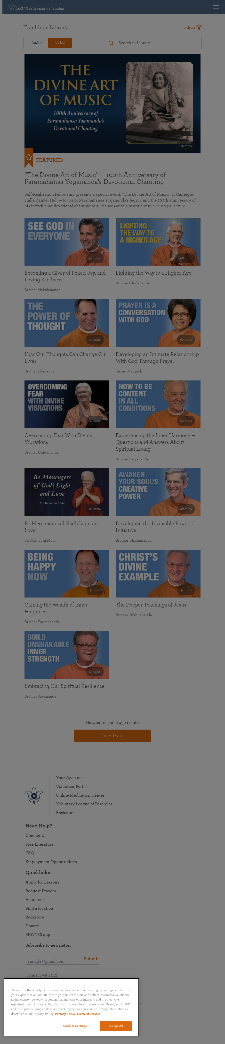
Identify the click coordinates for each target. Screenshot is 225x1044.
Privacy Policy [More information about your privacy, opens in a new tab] (65, 1014)
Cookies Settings (75, 1025)
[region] (71, 1007)
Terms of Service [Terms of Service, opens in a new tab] (88, 1014)
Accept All (116, 1026)
